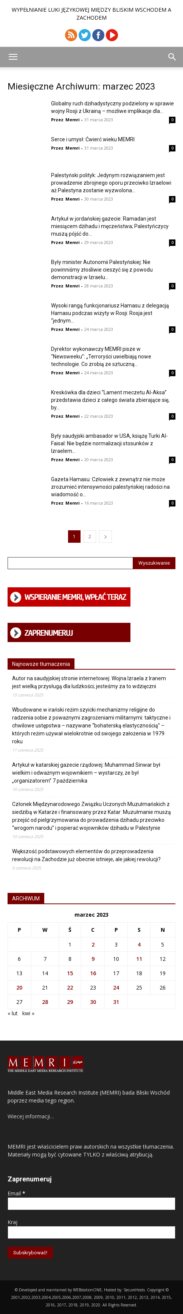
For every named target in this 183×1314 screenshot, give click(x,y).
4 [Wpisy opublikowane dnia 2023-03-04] (139, 944)
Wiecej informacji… (31, 1116)
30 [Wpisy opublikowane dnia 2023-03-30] (93, 1001)
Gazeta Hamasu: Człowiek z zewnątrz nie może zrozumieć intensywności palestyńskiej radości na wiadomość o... (110, 486)
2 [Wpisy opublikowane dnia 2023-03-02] (93, 944)
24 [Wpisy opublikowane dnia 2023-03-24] (116, 987)
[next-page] (105, 536)
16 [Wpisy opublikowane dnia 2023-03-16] (93, 973)
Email (16, 1193)
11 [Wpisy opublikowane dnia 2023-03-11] (139, 958)
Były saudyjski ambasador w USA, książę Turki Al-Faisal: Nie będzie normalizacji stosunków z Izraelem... (109, 443)
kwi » (28, 1013)
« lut (13, 1013)
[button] (13, 57)
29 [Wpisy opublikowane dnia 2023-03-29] (70, 1001)
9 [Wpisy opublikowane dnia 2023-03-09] (93, 958)
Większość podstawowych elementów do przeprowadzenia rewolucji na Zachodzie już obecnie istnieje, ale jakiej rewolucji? (86, 855)
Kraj (12, 1222)
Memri (72, 119)
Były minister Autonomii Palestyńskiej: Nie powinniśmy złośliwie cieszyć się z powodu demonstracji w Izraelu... (102, 269)
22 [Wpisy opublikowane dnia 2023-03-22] (70, 987)
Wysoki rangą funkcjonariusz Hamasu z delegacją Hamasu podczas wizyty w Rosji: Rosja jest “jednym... (110, 313)
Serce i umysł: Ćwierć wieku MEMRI (93, 139)
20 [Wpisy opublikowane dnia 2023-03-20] (19, 987)
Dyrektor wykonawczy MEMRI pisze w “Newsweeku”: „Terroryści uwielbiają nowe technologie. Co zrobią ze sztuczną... (101, 356)
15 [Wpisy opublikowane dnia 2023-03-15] (70, 973)
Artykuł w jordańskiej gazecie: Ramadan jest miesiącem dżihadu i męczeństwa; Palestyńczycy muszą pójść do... (110, 226)
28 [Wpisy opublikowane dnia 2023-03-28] (45, 1001)
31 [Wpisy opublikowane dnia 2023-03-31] (116, 1001)
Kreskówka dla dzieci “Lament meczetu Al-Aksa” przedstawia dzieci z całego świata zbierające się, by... (110, 400)
